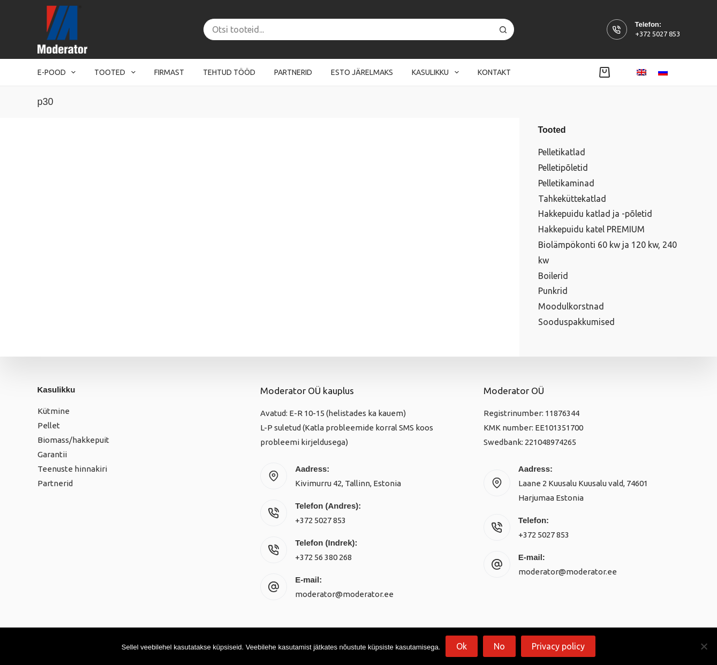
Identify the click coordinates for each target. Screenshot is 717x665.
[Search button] (503, 29)
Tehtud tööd (229, 72)
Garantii (52, 454)
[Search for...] (348, 29)
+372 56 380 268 (323, 557)
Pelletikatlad (561, 152)
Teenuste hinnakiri (72, 468)
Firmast (169, 72)
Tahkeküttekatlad (572, 198)
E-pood (58, 72)
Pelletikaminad (566, 183)
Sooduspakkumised (576, 322)
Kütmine (53, 410)
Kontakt (494, 72)
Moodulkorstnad (571, 306)
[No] (703, 646)
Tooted (117, 72)
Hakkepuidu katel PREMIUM (591, 229)
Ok (461, 646)
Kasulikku (437, 72)
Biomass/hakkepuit (73, 439)
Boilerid (553, 276)
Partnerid (293, 72)
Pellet (48, 425)
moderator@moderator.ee (344, 594)
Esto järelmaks (362, 72)
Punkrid (553, 291)
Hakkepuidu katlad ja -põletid (595, 213)
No (499, 646)
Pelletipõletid (563, 167)
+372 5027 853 (657, 33)
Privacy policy (558, 646)
